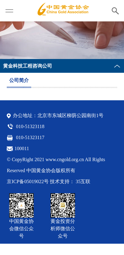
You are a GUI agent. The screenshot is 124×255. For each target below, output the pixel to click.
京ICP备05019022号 (28, 181)
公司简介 (19, 80)
